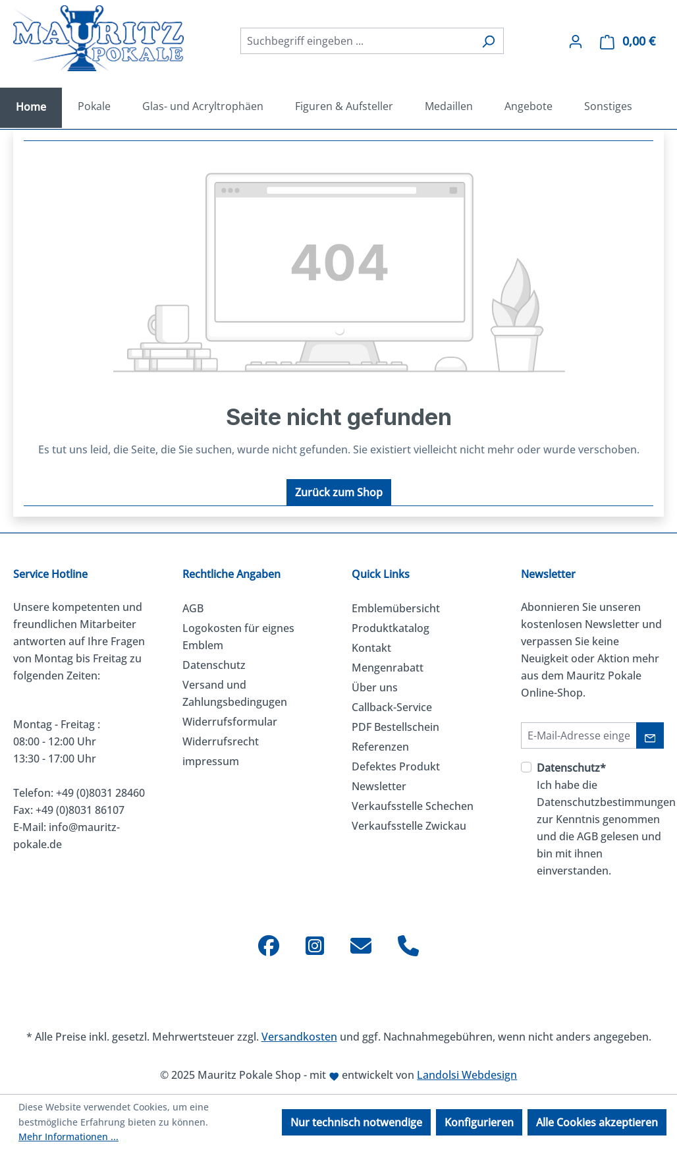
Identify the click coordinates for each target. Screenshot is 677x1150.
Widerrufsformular (229, 721)
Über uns (375, 687)
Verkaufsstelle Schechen (413, 806)
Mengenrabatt (387, 667)
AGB (192, 608)
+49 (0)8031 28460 (100, 793)
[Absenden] (650, 735)
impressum (210, 761)
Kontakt (371, 648)
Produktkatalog (390, 628)
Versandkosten (299, 1036)
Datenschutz (214, 665)
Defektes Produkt (396, 766)
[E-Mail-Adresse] (579, 735)
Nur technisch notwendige (356, 1122)
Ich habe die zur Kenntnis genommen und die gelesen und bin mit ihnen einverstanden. (606, 819)
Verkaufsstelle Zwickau (409, 826)
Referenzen (380, 746)
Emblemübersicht (396, 608)
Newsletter (379, 786)
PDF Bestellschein (395, 727)
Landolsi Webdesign (467, 1075)
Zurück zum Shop (339, 492)
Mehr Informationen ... (68, 1136)
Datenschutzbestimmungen (606, 802)
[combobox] (357, 41)
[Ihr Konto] (575, 41)
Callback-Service (392, 707)
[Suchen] (488, 41)
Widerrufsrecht (220, 741)
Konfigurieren (479, 1122)
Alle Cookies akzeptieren (597, 1122)
